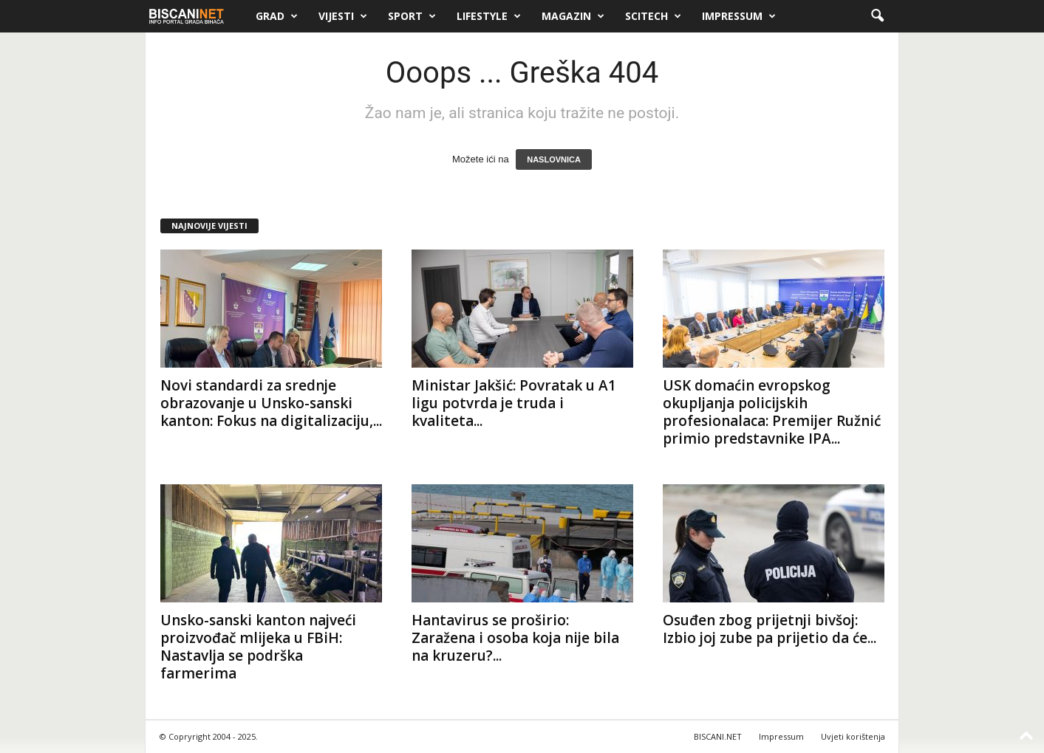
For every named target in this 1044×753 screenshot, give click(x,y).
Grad (277, 16)
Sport (412, 16)
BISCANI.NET (718, 736)
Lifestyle (489, 16)
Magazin (573, 16)
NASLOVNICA (554, 159)
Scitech (653, 16)
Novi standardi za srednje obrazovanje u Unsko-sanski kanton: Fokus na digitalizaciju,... (271, 403)
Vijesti (342, 16)
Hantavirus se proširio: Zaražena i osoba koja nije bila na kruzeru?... (515, 638)
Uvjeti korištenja (853, 736)
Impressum (739, 16)
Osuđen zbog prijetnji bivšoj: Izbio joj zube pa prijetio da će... (769, 629)
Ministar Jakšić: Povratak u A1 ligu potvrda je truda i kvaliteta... (514, 403)
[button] (877, 16)
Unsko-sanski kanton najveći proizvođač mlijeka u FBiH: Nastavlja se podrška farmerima (258, 647)
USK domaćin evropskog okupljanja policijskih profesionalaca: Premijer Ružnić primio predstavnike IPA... (772, 412)
